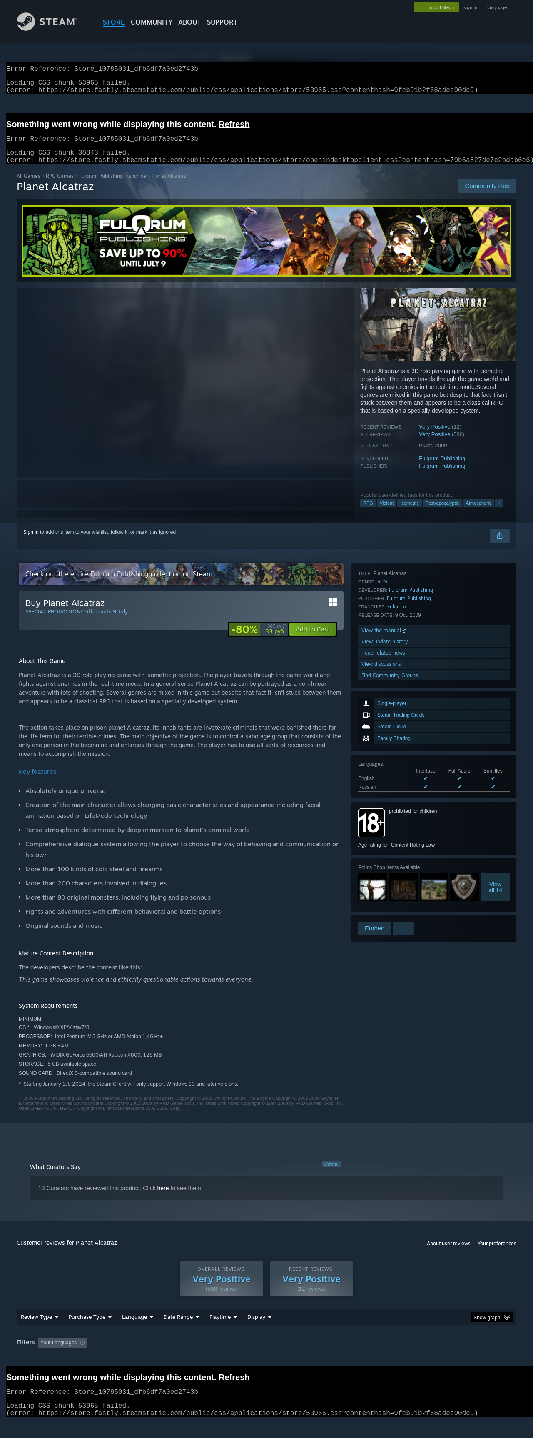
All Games (28, 186)
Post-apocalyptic (442, 513)
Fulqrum (396, 840)
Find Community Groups (389, 909)
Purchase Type (87, 1326)
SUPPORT (222, 22)
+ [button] (499, 513)
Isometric (409, 513)
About (189, 22)
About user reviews (449, 1253)
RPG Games (60, 186)
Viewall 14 (495, 768)
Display (256, 1326)
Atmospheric (478, 513)
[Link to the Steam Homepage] (53, 28)
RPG (368, 513)
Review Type (36, 1326)
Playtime (220, 1326)
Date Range (178, 1326)
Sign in (31, 542)
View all (331, 1173)
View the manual (384, 864)
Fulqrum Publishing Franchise (112, 186)
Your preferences (497, 1253)
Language (134, 1326)
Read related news (383, 886)
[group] (266, 1353)
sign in (470, 7)
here (163, 1198)
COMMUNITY (151, 22)
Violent (387, 513)
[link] (258, 639)
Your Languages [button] (58, 1353)
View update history (384, 875)
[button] (312, 639)
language (497, 7)
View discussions (381, 898)
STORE (114, 22)
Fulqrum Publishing (442, 468)
